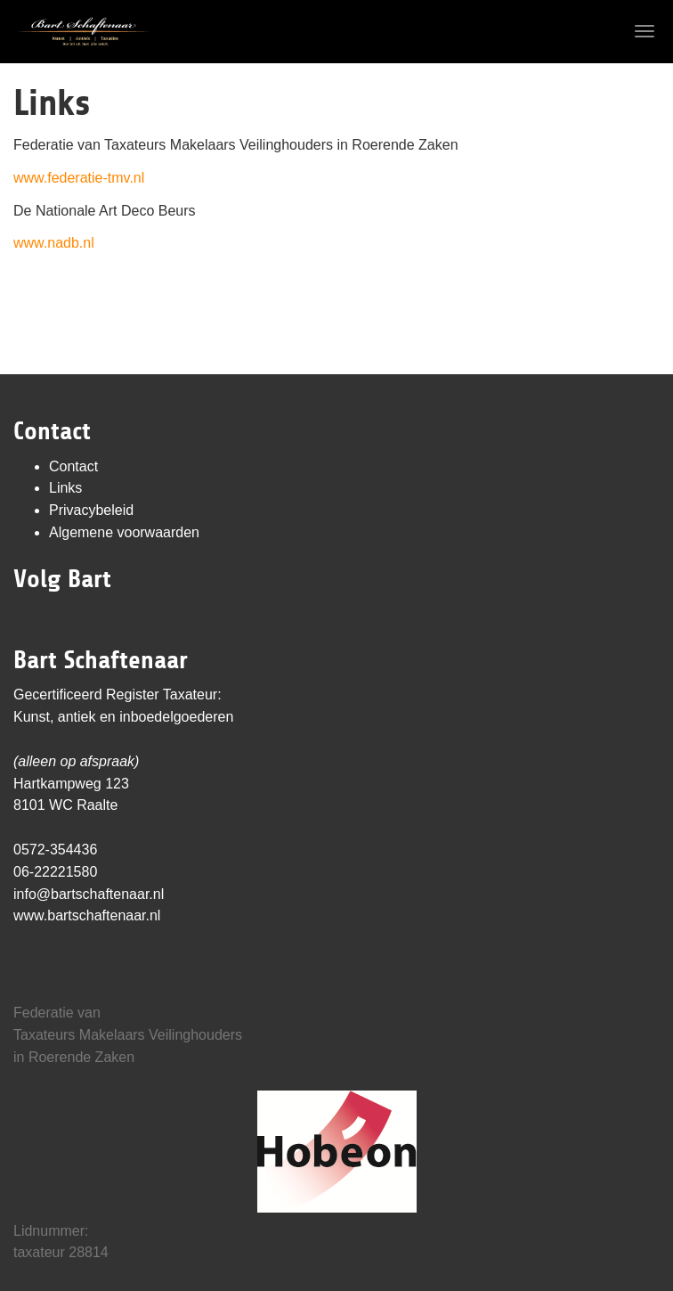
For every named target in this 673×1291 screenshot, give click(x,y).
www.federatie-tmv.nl (78, 177)
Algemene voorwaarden (124, 532)
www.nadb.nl (53, 242)
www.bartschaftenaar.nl (86, 915)
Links (65, 487)
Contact (73, 466)
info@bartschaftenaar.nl (88, 894)
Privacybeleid (91, 510)
